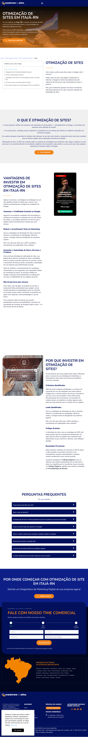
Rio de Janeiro (45, 669)
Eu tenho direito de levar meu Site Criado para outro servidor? (31, 556)
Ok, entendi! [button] (17, 730)
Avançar (44, 642)
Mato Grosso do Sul (55, 673)
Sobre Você (10, 626)
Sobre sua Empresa (43, 626)
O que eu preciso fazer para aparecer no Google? (27, 527)
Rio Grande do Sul (63, 675)
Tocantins (58, 677)
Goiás (71, 671)
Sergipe (52, 677)
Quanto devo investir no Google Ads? (24, 541)
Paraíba (66, 673)
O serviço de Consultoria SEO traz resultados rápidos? (29, 548)
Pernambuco (39, 675)
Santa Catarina (45, 677)
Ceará (49, 671)
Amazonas (39, 671)
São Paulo (38, 669)
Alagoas (69, 669)
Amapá (74, 669)
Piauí (45, 675)
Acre (64, 669)
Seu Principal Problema (76, 626)
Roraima (38, 677)
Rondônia (71, 675)
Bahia (45, 671)
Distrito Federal (56, 671)
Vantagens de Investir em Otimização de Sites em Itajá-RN (23, 79)
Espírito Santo (64, 671)
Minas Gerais (54, 669)
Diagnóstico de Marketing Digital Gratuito (19, 72)
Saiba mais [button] (14, 725)
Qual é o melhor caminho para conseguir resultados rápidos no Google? (34, 534)
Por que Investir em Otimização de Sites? (18, 82)
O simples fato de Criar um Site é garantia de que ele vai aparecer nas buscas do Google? (39, 519)
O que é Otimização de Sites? (15, 75)
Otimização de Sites (12, 69)
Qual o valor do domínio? (20, 512)
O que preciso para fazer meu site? (23, 505)
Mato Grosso (45, 673)
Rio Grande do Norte (52, 675)
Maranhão (38, 673)
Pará (62, 673)
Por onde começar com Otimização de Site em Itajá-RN (22, 85)
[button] (42, 3)
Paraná (60, 669)
